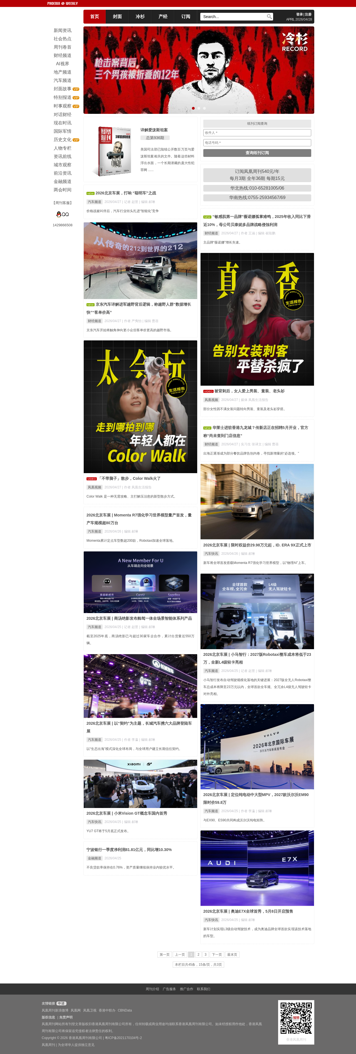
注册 (308, 14)
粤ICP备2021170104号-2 (123, 1038)
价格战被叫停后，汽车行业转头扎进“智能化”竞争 (122, 211)
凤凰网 (76, 1010)
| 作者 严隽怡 (132, 321)
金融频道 (94, 858)
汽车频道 (94, 202)
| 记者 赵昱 (130, 202)
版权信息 (48, 1017)
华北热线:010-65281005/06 (257, 188)
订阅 (185, 16)
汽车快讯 (211, 554)
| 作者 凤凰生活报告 (137, 487)
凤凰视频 (211, 400)
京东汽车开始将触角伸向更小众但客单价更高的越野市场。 (129, 330)
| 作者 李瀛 (130, 740)
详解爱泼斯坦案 (154, 130)
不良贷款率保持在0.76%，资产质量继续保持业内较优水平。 (131, 867)
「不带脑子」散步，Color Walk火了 (129, 478)
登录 (299, 14)
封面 (117, 16)
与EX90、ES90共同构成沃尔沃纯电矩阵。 (234, 820)
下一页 (217, 955)
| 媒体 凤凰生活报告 (253, 400)
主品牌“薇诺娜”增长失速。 (222, 242)
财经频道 (211, 233)
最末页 (232, 955)
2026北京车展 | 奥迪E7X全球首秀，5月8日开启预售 (248, 911)
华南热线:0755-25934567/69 (257, 197)
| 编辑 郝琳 (147, 202)
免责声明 (66, 1017)
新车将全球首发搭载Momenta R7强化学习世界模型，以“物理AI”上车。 (255, 563)
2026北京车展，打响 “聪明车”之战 (126, 193)
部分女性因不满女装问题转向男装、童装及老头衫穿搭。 (245, 409)
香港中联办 (107, 1010)
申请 (61, 1003)
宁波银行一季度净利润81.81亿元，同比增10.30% (129, 849)
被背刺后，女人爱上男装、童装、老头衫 (249, 391)
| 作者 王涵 (247, 233)
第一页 (165, 955)
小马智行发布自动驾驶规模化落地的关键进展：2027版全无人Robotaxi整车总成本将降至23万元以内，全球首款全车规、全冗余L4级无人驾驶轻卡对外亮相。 (257, 687)
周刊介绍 (152, 989)
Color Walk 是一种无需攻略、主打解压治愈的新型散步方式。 (131, 496)
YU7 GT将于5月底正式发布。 (108, 831)
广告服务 (169, 989)
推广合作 (186, 989)
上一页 (180, 955)
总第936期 (155, 137)
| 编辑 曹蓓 (150, 321)
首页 (94, 16)
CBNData (125, 1010)
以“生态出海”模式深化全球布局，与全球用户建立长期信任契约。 (134, 749)
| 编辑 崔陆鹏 (265, 233)
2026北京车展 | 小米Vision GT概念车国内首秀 (126, 813)
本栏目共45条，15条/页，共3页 (198, 965)
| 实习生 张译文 (251, 444)
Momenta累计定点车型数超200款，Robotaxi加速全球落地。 (131, 541)
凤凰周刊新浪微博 (55, 1010)
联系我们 (203, 989)
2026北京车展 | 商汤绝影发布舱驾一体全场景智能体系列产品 (139, 618)
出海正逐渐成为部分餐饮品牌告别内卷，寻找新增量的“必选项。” (251, 453)
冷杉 (140, 16)
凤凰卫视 (90, 1010)
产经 (163, 16)
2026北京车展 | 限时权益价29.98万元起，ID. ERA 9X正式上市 (257, 545)
